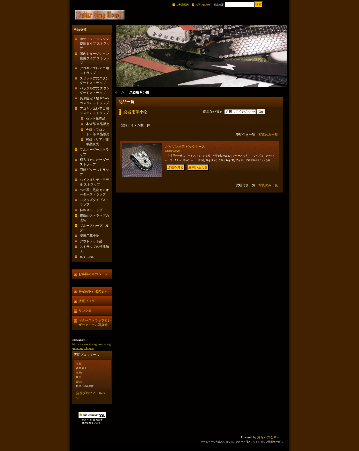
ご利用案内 (182, 4)
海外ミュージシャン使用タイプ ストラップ (95, 43)
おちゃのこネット (270, 437)
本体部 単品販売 (97, 124)
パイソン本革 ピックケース (185, 146)
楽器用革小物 (89, 236)
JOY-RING (87, 256)
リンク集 (85, 311)
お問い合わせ (202, 4)
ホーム (119, 92)
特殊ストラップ (91, 210)
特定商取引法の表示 (93, 291)
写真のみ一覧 (268, 134)
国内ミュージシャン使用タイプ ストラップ (95, 58)
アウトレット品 (91, 241)
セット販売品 (95, 118)
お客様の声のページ (93, 274)
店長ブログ (87, 301)
